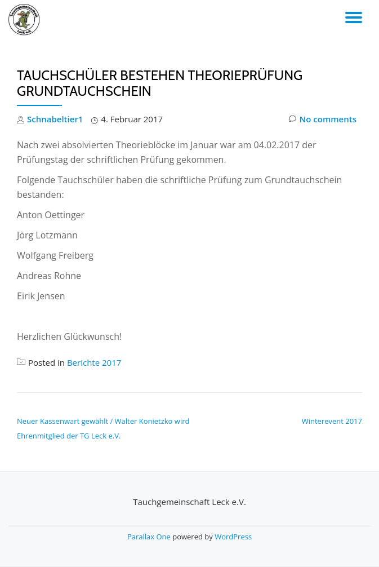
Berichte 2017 (94, 362)
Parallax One (149, 536)
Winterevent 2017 (332, 421)
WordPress (233, 536)
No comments (322, 119)
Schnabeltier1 (55, 119)
